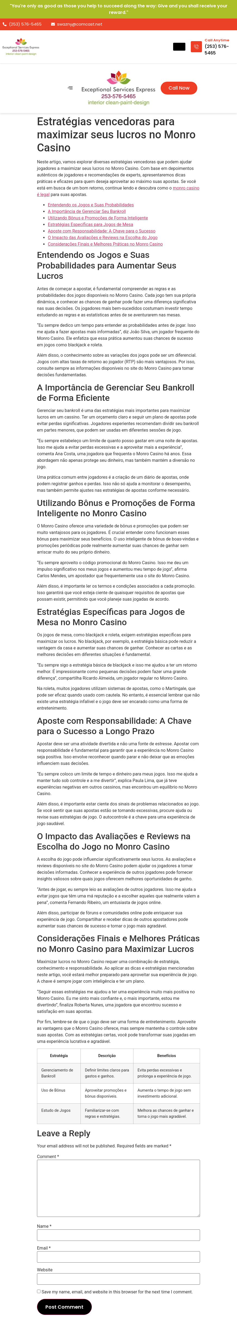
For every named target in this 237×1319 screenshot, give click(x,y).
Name (44, 1226)
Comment (48, 1157)
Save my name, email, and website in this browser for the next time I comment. (117, 1292)
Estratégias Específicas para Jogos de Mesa (90, 224)
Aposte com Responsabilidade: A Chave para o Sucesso (101, 231)
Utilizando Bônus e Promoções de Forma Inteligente (98, 218)
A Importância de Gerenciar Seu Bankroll (87, 211)
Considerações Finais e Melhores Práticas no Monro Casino (105, 244)
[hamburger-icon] (179, 47)
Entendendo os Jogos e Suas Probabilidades (91, 204)
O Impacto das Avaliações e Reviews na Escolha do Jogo (103, 237)
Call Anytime (217, 40)
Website (44, 1270)
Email (44, 1248)
